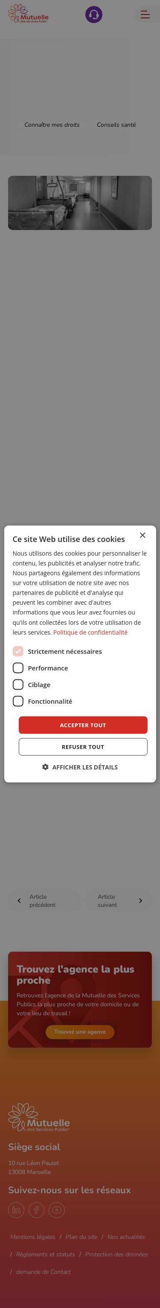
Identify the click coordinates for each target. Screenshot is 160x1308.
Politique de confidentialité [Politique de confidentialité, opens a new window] (90, 632)
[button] (80, 767)
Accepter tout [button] (83, 724)
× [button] (142, 535)
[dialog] (80, 654)
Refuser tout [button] (83, 747)
